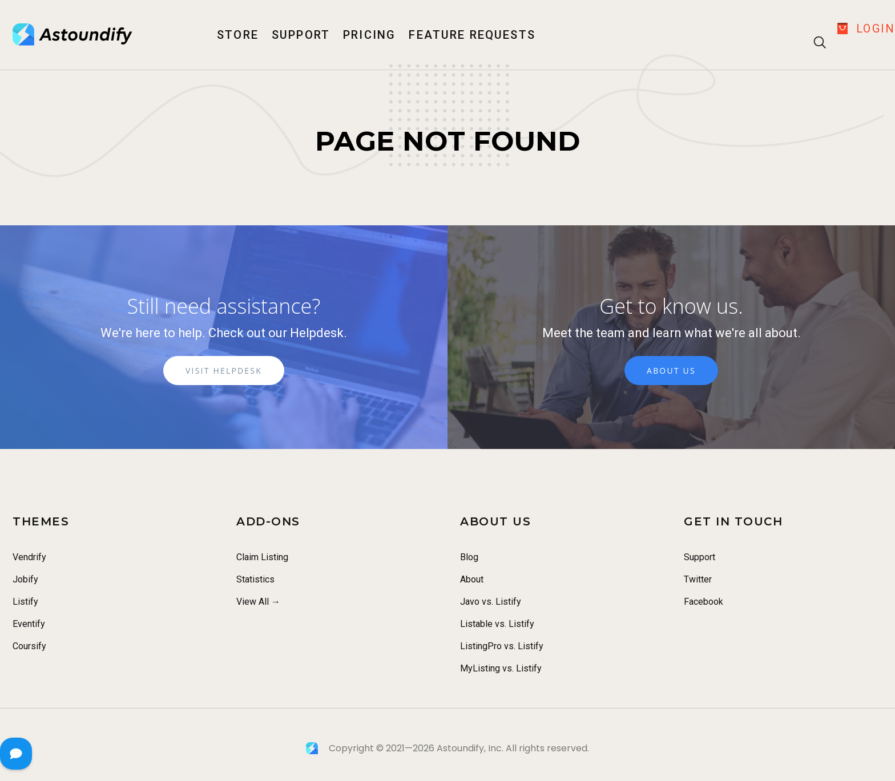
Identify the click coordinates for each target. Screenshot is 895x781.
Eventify (29, 623)
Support (301, 35)
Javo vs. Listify (490, 601)
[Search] (817, 31)
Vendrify (29, 557)
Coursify (29, 646)
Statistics (255, 579)
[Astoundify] (73, 34)
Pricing (369, 35)
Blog (469, 557)
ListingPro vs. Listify (501, 646)
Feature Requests (472, 35)
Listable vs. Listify (497, 623)
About (471, 579)
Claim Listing (262, 557)
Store (238, 35)
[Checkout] (842, 28)
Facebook (703, 601)
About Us (671, 372)
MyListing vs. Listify (501, 668)
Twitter (698, 579)
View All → (258, 601)
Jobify (25, 579)
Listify (25, 601)
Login (875, 28)
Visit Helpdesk (224, 372)
